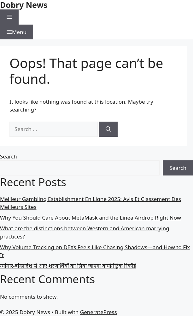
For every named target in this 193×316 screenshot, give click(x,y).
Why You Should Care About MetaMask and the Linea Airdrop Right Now (90, 217)
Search (8, 156)
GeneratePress (98, 312)
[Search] (108, 129)
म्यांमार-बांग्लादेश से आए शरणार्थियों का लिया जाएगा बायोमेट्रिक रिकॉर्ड (68, 265)
